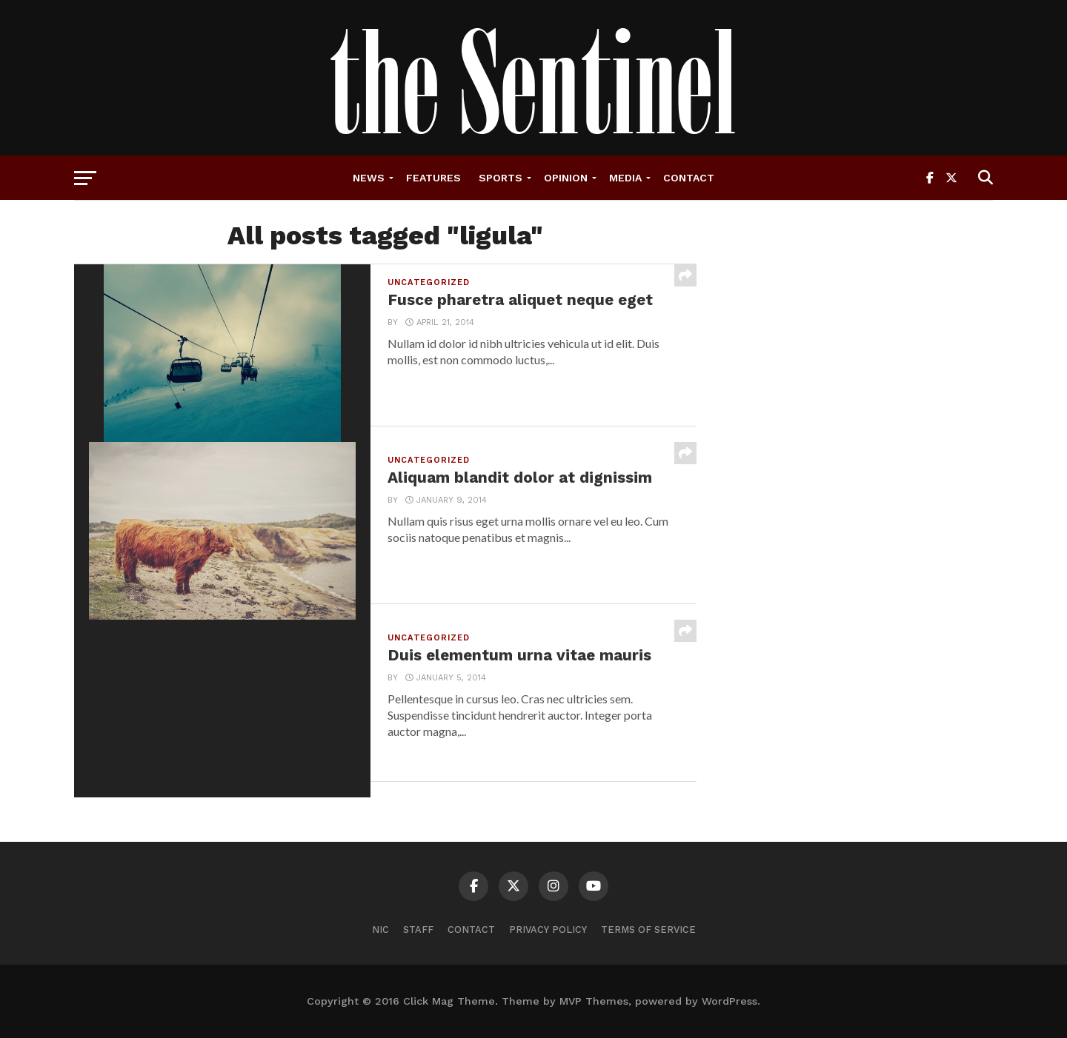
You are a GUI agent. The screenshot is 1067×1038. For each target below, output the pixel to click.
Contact (688, 178)
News (369, 178)
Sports (500, 178)
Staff (418, 929)
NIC (380, 929)
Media (625, 178)
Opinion (566, 178)
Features (433, 178)
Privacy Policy (548, 929)
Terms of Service (648, 929)
